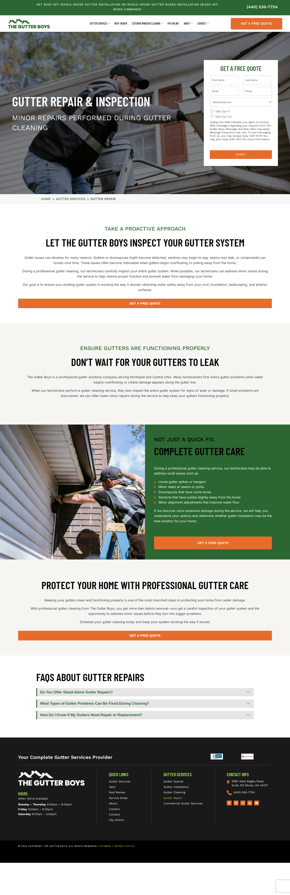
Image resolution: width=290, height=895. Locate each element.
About (113, 803)
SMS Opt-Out (223, 116)
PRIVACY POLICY (124, 846)
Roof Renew (117, 792)
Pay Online (173, 23)
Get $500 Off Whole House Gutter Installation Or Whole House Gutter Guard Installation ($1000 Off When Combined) (127, 7)
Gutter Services (98, 23)
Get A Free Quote (213, 543)
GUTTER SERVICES (70, 199)
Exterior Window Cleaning (146, 23)
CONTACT (201, 23)
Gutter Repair (173, 798)
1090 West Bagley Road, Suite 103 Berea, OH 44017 (247, 783)
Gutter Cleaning (174, 792)
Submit (241, 154)
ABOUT (187, 23)
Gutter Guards (173, 781)
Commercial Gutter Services (183, 803)
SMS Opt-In (222, 111)
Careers (114, 809)
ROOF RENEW (120, 23)
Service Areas (118, 798)
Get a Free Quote (256, 23)
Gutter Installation (176, 786)
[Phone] (257, 91)
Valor (112, 786)
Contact (114, 814)
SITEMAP (105, 846)
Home (46, 199)
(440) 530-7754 (262, 6)
